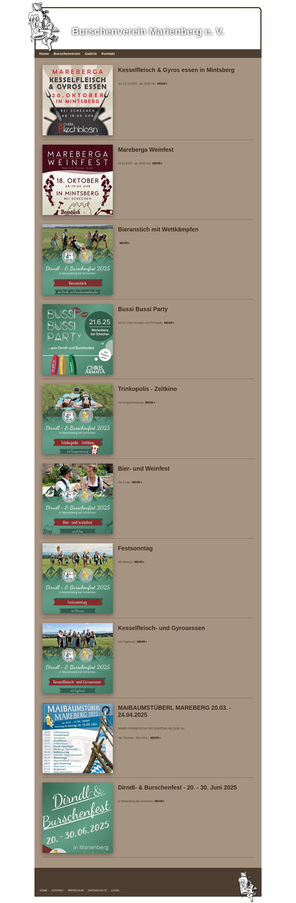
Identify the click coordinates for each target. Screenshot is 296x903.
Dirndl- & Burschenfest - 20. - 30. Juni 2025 (177, 787)
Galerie (91, 54)
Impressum (76, 890)
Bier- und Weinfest (144, 468)
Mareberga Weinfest (146, 149)
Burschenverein (67, 54)
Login (115, 890)
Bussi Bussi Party (143, 309)
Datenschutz (97, 890)
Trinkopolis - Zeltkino (147, 388)
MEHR (162, 83)
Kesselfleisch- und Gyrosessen (161, 628)
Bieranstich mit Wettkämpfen (158, 229)
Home (44, 54)
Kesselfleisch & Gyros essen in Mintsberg (176, 70)
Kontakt (108, 54)
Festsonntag (135, 548)
